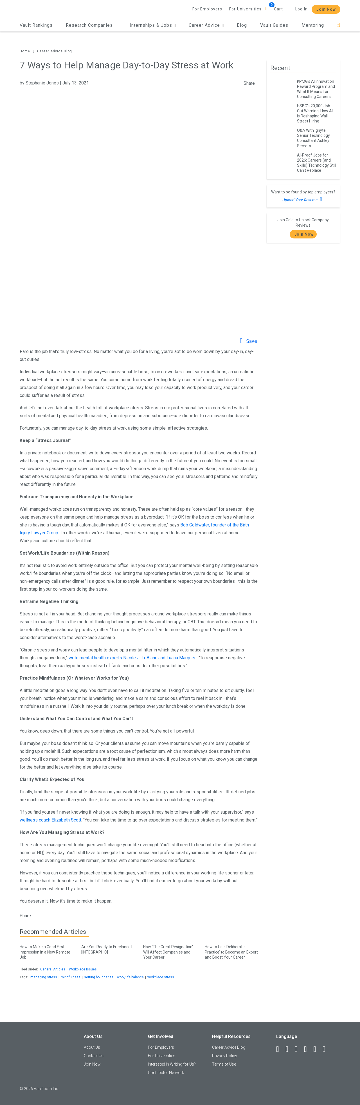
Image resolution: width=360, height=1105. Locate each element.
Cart (278, 9)
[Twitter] (299, 1049)
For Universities (245, 9)
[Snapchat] (326, 1049)
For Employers (207, 9)
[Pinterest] (317, 1049)
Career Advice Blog (54, 51)
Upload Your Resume (303, 199)
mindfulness (70, 977)
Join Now (326, 9)
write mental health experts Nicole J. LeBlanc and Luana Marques (133, 657)
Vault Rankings (36, 25)
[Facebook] (280, 1049)
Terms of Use (224, 1064)
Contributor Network (166, 1072)
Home (25, 51)
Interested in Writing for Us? (172, 1064)
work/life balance (130, 977)
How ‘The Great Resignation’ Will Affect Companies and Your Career (169, 951)
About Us (92, 1047)
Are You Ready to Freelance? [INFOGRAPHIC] (107, 948)
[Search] (338, 25)
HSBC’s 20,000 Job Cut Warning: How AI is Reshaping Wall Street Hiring (315, 113)
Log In (301, 9)
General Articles (52, 969)
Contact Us (94, 1055)
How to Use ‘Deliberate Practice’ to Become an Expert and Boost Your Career (231, 951)
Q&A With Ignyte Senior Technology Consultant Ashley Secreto (313, 138)
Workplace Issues (83, 969)
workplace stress (160, 977)
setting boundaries (98, 977)
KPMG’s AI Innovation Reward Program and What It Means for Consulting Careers (316, 89)
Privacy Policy (224, 1055)
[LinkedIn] (289, 1049)
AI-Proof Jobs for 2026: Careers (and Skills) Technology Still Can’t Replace (316, 163)
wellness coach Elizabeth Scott (50, 820)
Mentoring (313, 25)
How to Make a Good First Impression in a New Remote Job (46, 951)
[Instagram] (308, 1049)
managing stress (43, 977)
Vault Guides (274, 25)
